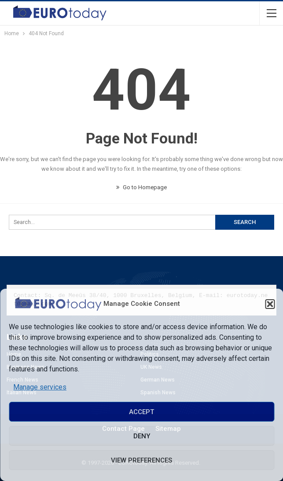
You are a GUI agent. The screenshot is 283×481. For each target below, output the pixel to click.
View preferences (141, 460)
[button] (269, 304)
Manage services (39, 387)
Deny (141, 436)
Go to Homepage (141, 187)
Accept (141, 412)
